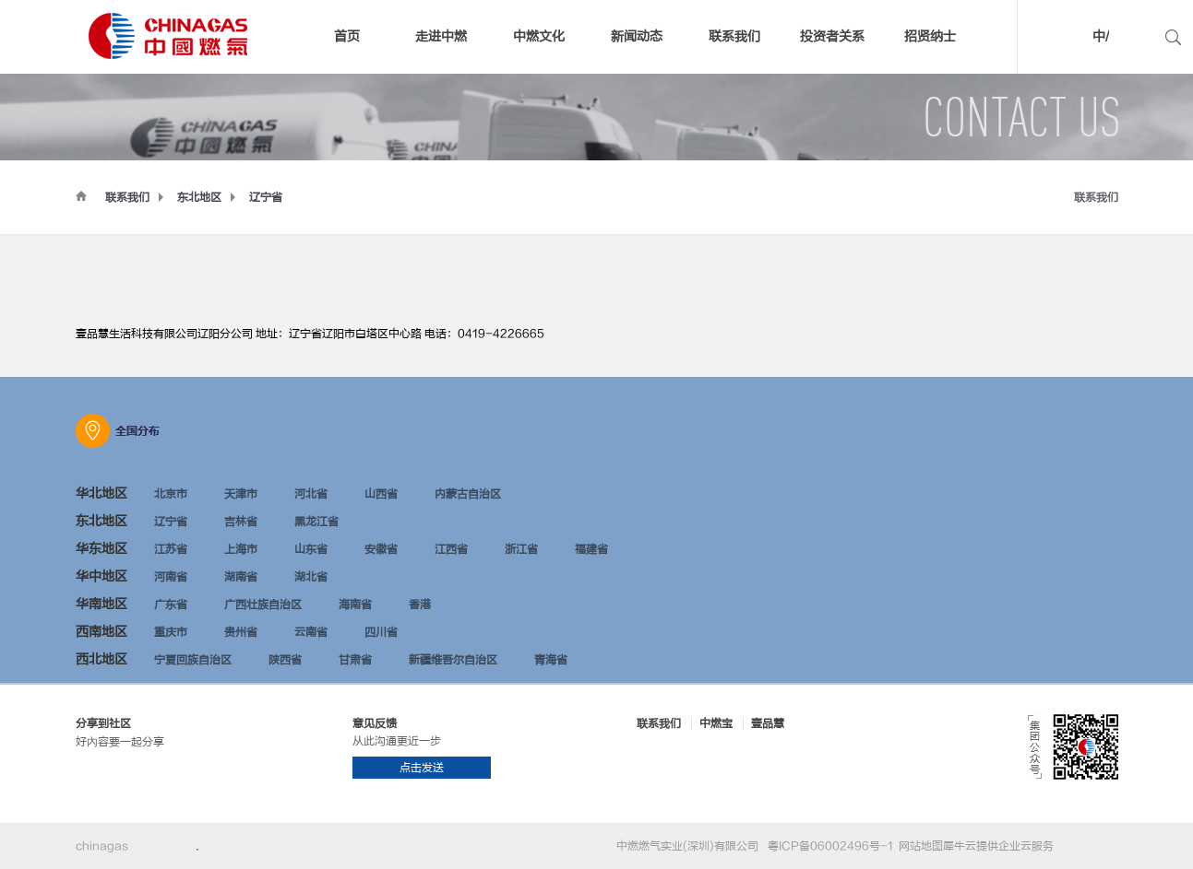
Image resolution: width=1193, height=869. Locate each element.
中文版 (1072, 39)
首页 (347, 36)
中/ (1100, 36)
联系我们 (127, 197)
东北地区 (199, 197)
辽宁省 (265, 197)
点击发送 (422, 767)
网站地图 (918, 846)
